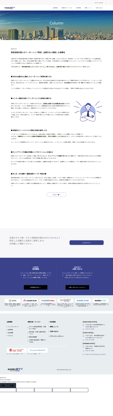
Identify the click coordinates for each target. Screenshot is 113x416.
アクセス (10, 339)
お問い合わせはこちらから (77, 291)
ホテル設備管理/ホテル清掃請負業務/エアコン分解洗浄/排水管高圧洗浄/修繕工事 (100, 308)
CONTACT (88, 245)
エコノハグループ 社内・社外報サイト (13, 357)
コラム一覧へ (56, 199)
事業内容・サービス (72, 10)
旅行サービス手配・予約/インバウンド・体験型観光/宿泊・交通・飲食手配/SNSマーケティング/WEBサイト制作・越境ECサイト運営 (65, 309)
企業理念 (10, 333)
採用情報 (83, 10)
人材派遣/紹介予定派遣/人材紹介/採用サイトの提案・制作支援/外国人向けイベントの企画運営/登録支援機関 (83, 308)
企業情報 (62, 10)
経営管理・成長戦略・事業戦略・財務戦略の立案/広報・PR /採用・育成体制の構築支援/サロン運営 (13, 309)
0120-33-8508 (89, 333)
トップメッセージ (13, 330)
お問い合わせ (100, 10)
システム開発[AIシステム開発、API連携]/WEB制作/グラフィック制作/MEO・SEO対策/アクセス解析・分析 (30, 309)
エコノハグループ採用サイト (33, 357)
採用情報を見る (35, 291)
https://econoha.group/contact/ (95, 358)
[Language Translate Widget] (99, 2)
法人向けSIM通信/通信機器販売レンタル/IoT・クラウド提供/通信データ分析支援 (47, 308)
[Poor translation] (11, 389)
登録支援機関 (33, 341)
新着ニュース (91, 10)
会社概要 (10, 336)
